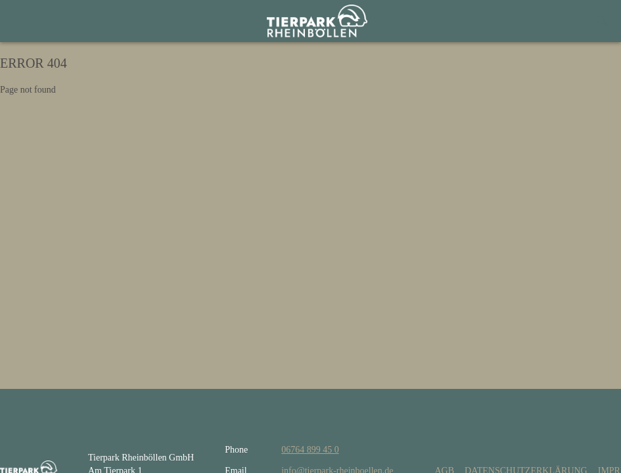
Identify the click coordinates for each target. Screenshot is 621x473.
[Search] (602, 21)
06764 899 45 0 (310, 450)
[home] (317, 21)
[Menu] (26, 21)
